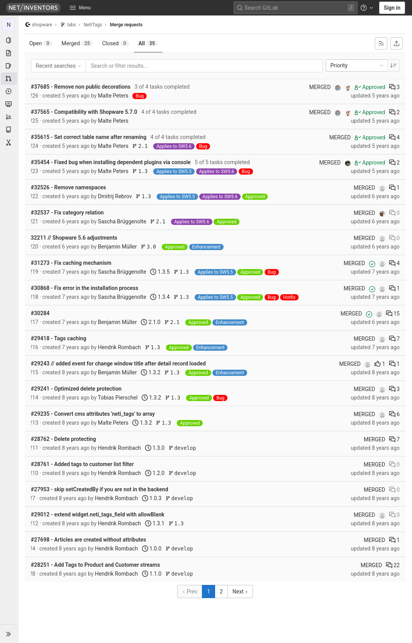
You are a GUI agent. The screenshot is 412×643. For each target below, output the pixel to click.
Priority (357, 65)
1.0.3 (151, 498)
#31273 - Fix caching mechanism (71, 263)
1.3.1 (154, 523)
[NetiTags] (9, 25)
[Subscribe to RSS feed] (381, 43)
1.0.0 (151, 548)
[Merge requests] (9, 78)
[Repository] (9, 53)
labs (68, 24)
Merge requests (126, 24)
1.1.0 (151, 574)
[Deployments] (9, 91)
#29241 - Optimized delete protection (76, 389)
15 (393, 313)
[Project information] (9, 40)
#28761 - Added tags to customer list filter (82, 464)
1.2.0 (154, 473)
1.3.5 (160, 272)
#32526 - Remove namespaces (68, 187)
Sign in (392, 8)
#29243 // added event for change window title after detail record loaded (118, 363)
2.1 (142, 146)
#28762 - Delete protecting (63, 439)
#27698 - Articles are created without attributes (88, 540)
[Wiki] (9, 129)
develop (182, 448)
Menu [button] (80, 8)
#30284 (40, 313)
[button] (9, 633)
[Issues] (9, 66)
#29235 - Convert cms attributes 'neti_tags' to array (93, 414)
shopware (38, 24)
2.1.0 (151, 322)
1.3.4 (160, 297)
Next (240, 591)
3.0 (150, 247)
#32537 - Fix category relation (67, 212)
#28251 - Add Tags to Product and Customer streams (95, 565)
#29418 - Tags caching (58, 338)
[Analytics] (9, 117)
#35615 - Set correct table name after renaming (89, 137)
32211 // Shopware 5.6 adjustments (74, 238)
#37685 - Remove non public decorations (81, 87)
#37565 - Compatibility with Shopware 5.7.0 (84, 112)
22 (393, 565)
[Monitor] (9, 104)
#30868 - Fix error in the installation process (84, 288)
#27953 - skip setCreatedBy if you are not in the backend (99, 489)
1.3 (142, 171)
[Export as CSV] (396, 43)
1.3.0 (154, 448)
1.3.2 (151, 372)
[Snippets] (9, 142)
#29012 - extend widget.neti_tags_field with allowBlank (97, 514)
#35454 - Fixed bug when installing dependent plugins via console (111, 162)
